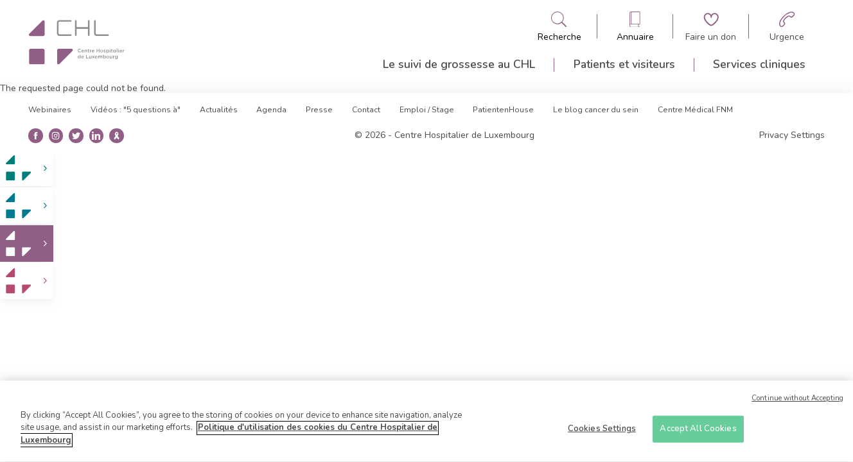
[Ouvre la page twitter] (76, 136)
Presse (319, 110)
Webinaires (49, 110)
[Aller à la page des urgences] (786, 27)
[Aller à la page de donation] (710, 27)
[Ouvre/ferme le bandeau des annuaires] (635, 27)
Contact (366, 110)
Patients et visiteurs (624, 64)
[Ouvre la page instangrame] (55, 136)
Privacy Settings (792, 135)
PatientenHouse (503, 110)
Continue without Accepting (797, 403)
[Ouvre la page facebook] (35, 136)
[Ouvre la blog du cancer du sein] (116, 136)
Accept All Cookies (698, 433)
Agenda (271, 110)
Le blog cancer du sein (595, 110)
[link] (26, 168)
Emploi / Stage (427, 110)
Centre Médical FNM (695, 110)
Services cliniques (759, 64)
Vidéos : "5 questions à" (135, 110)
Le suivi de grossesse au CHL (459, 64)
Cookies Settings (602, 433)
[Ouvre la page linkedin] (96, 136)
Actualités (219, 110)
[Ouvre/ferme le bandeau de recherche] (559, 27)
